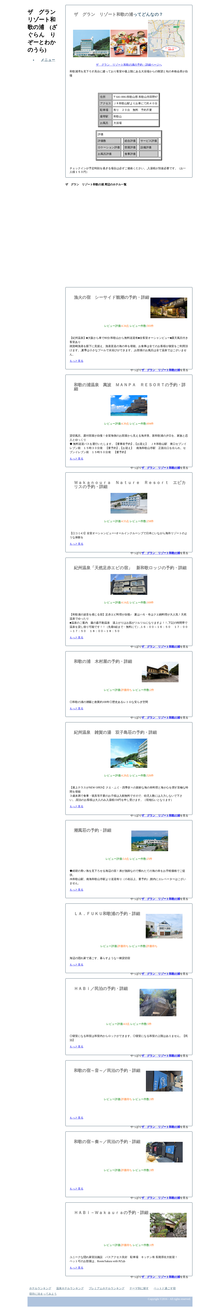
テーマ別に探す (139, 1288)
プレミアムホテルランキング (106, 1288)
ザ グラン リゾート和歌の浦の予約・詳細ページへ (129, 64)
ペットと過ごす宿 (165, 1288)
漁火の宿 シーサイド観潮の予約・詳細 (111, 297)
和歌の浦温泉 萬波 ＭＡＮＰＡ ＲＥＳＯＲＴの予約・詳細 (130, 387)
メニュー (48, 60)
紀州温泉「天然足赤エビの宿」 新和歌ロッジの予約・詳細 (130, 568)
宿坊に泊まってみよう (43, 1293)
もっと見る (76, 360)
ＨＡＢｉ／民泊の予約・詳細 (101, 988)
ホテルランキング (40, 1288)
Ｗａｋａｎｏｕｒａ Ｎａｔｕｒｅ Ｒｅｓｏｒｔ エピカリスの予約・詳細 (130, 484)
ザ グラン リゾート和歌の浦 (103, 14)
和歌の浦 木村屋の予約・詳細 (103, 661)
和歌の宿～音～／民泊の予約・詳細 (107, 1070)
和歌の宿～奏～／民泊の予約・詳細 (107, 1141)
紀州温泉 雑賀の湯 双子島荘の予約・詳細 (115, 732)
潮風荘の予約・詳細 (92, 830)
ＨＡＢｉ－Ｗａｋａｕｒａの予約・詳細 (111, 1212)
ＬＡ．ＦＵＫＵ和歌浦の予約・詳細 (107, 913)
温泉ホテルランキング (70, 1288)
